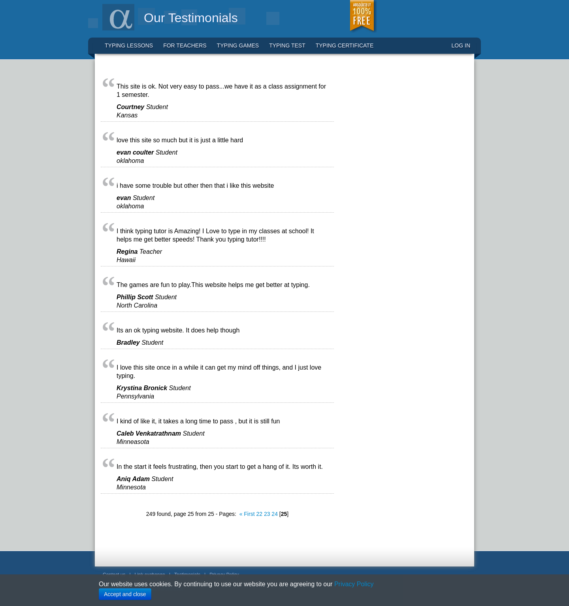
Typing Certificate (345, 45)
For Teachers (184, 45)
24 (274, 514)
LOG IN (461, 45)
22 (259, 514)
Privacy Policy (354, 584)
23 (267, 514)
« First (247, 514)
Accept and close (125, 594)
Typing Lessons (129, 45)
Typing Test (287, 45)
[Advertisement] (401, 186)
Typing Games (238, 45)
